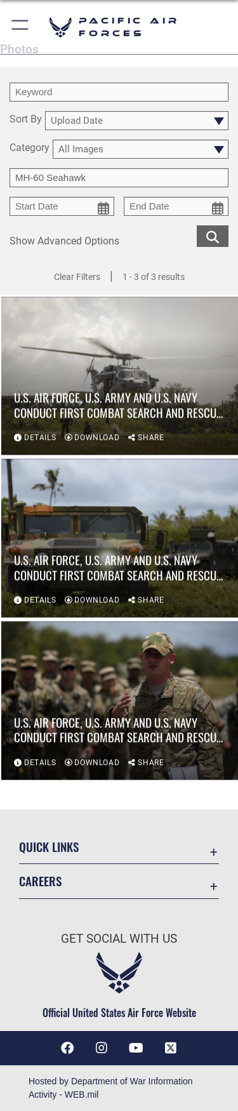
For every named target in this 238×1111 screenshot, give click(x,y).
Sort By (26, 119)
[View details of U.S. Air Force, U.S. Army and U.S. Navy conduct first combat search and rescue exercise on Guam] (119, 377)
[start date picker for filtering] (62, 206)
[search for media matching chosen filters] (212, 235)
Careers (40, 881)
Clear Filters (77, 277)
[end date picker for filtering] (176, 206)
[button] (20, 27)
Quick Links (49, 846)
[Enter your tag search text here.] (119, 177)
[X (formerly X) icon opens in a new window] (170, 1048)
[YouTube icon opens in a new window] (136, 1048)
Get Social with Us (119, 938)
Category (30, 148)
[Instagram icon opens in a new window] (101, 1048)
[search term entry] (119, 92)
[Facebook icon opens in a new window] (67, 1048)
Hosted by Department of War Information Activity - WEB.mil (111, 1088)
